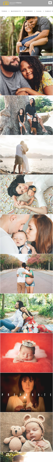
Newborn (28, 11)
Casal (39, 11)
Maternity (16, 11)
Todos (4, 11)
